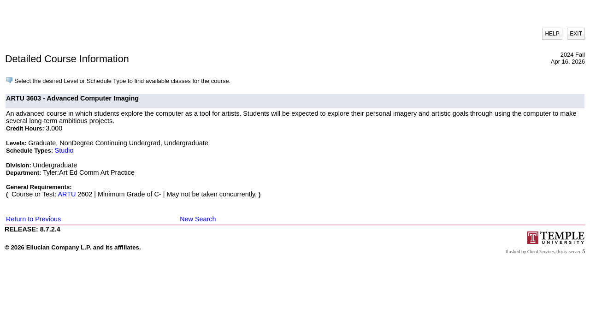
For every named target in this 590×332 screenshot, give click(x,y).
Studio (64, 150)
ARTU (67, 194)
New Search (198, 219)
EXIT (576, 33)
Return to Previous (33, 219)
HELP (552, 33)
